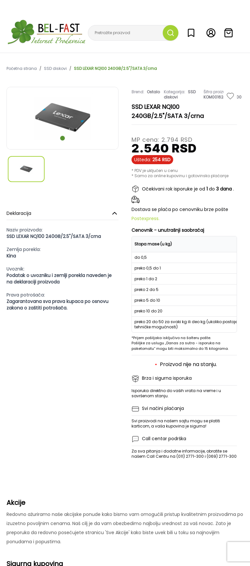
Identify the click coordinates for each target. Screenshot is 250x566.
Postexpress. (146, 218)
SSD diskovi (55, 68)
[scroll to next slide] (62, 138)
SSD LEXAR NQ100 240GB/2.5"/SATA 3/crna (115, 68)
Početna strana (22, 68)
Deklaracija (62, 213)
